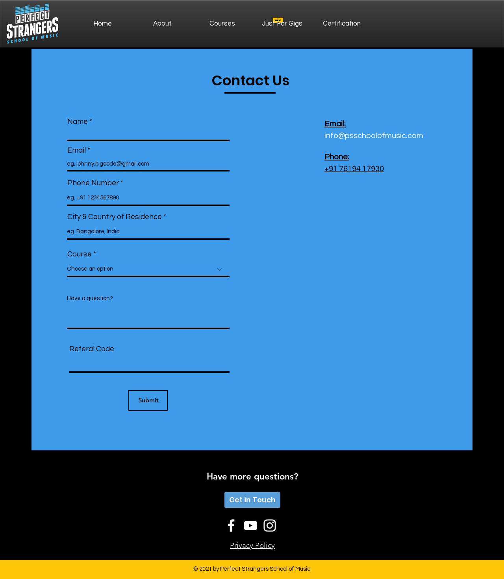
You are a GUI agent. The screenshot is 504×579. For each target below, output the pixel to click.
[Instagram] (269, 525)
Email (76, 150)
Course (79, 254)
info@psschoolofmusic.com (373, 136)
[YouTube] (250, 525)
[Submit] (148, 400)
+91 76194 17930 (354, 169)
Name (77, 121)
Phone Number (93, 183)
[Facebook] (231, 525)
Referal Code (91, 349)
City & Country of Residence (114, 217)
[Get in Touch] (252, 500)
